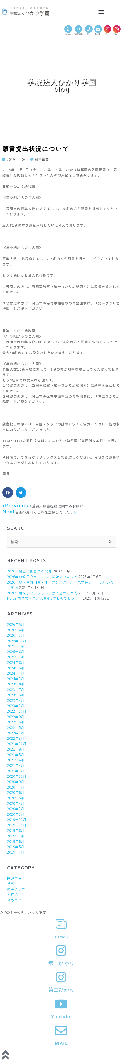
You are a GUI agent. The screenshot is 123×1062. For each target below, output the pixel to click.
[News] (68, 29)
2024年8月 (16, 662)
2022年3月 (16, 738)
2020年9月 (16, 781)
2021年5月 (16, 754)
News (68, 34)
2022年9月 (16, 716)
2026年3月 (16, 635)
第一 (107, 34)
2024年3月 (16, 678)
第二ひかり (61, 990)
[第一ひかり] (61, 950)
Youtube (61, 1016)
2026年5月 (16, 624)
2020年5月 (16, 797)
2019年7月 (16, 835)
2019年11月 (17, 819)
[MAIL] (98, 29)
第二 (116, 34)
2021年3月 (16, 765)
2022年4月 (16, 732)
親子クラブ (16, 889)
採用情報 (78, 34)
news (61, 936)
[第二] (117, 29)
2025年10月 (17, 640)
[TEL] (89, 29)
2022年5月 (16, 727)
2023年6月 (16, 694)
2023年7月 (16, 689)
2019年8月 (16, 830)
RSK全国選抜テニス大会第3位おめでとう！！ (44, 598)
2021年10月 (17, 743)
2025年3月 (16, 656)
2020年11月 (17, 776)
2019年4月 (16, 852)
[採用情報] (78, 29)
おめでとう (16, 900)
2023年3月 (16, 705)
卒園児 (12, 894)
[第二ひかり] (61, 977)
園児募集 (41, 159)
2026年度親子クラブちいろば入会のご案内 (42, 592)
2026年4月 (16, 629)
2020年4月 (16, 803)
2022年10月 (17, 711)
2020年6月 (16, 792)
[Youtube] (61, 1004)
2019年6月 (16, 841)
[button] (101, 11)
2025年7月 (16, 646)
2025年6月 (16, 651)
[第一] (107, 29)
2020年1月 (16, 814)
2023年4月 (16, 700)
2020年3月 (16, 808)
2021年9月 (16, 749)
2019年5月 (16, 846)
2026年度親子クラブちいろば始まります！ (42, 576)
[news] (61, 924)
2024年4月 (16, 673)
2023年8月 (16, 684)
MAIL (98, 34)
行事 (11, 883)
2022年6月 (16, 722)
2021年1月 (16, 770)
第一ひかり (61, 963)
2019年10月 (17, 825)
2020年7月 (16, 787)
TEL (89, 34)
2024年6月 (16, 667)
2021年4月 (16, 760)
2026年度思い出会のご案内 (29, 571)
